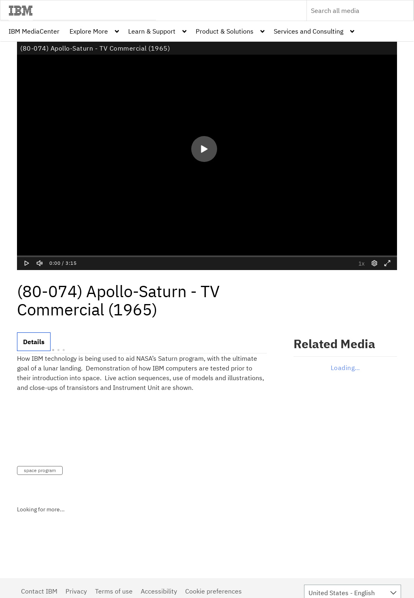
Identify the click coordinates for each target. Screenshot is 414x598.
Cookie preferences (213, 591)
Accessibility (159, 591)
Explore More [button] (89, 31)
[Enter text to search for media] (351, 10)
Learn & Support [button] (151, 31)
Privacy (76, 591)
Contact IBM (39, 591)
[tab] (34, 341)
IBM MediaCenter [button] (33, 31)
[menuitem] (33, 31)
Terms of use (114, 591)
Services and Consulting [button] (308, 31)
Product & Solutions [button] (224, 31)
